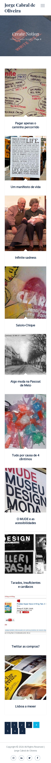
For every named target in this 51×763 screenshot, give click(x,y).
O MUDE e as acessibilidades (25, 521)
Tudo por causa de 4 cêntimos (25, 457)
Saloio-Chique (25, 325)
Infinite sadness (25, 257)
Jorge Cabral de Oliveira (20, 7)
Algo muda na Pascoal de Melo (25, 383)
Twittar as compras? (25, 646)
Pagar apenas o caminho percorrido (25, 125)
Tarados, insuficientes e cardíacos (25, 584)
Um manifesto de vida (26, 187)
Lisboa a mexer (25, 706)
